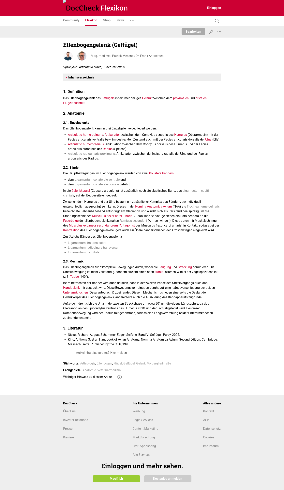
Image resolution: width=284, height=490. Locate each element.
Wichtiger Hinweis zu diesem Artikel (87, 377)
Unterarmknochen (75, 292)
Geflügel (129, 363)
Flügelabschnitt (74, 103)
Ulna (208, 139)
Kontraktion (71, 230)
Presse (67, 429)
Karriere (68, 437)
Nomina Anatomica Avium (153, 206)
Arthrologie (87, 363)
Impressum (211, 446)
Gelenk (147, 98)
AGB (206, 420)
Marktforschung (144, 437)
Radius (107, 149)
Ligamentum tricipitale (83, 252)
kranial (159, 272)
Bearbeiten (193, 31)
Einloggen (214, 8)
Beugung (164, 267)
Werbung (139, 411)
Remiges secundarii (133, 221)
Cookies (208, 437)
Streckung (185, 267)
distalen (201, 98)
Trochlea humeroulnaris (203, 206)
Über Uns (69, 411)
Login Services (143, 420)
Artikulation (113, 135)
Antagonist (127, 225)
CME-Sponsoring (144, 446)
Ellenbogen (104, 363)
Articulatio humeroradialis (86, 144)
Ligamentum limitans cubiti (87, 243)
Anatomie (89, 370)
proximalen (181, 98)
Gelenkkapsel (80, 191)
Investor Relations (75, 420)
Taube (74, 277)
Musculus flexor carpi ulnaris (112, 216)
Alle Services (141, 455)
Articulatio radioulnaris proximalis (91, 154)
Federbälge (71, 221)
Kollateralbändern (161, 173)
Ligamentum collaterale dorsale (97, 184)
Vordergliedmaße (159, 363)
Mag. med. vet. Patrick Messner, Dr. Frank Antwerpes (127, 56)
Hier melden (118, 353)
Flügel (117, 363)
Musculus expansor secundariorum (93, 225)
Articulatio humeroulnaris (85, 135)
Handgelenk (71, 288)
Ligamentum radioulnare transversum (94, 247)
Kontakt (208, 411)
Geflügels (107, 98)
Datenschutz (212, 429)
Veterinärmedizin (109, 370)
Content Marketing (145, 429)
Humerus (180, 135)
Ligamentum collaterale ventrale (97, 179)
